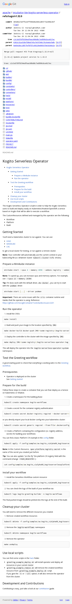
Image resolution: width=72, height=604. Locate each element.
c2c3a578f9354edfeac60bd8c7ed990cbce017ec (34, 39)
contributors (44, 588)
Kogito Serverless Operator (17, 167)
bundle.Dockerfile (13, 117)
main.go (9, 135)
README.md (11, 147)
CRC (8, 246)
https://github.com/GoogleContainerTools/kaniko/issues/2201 (28, 303)
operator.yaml (12, 141)
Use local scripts (17, 199)
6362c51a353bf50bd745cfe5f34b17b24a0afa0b (34, 42)
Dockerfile (10, 123)
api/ (7, 74)
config (45, 438)
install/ (8, 98)
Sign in (66, 4)
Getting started (16, 379)
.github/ (9, 71)
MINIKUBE (10, 244)
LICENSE (9, 132)
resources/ (10, 104)
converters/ (10, 92)
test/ (8, 107)
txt (61, 600)
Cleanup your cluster (18, 196)
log (16, 24)
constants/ (10, 86)
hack (32, 558)
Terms (30, 600)
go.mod (9, 126)
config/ (9, 83)
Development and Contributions (23, 202)
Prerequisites (19, 186)
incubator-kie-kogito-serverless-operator (36, 12)
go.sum (9, 129)
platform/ (10, 101)
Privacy (23, 600)
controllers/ (10, 89)
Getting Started (16, 171)
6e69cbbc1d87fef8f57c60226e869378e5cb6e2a (34, 45)
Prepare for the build (22, 189)
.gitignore (10, 113)
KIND (8, 241)
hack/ (8, 95)
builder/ (9, 77)
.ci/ (7, 68)
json (67, 600)
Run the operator (21, 178)
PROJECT (9, 144)
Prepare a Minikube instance (26, 175)
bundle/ (9, 80)
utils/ (8, 110)
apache (7, 12)
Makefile (9, 138)
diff (59, 42)
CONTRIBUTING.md (14, 120)
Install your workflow (23, 192)
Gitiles (15, 600)
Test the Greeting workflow (21, 182)
